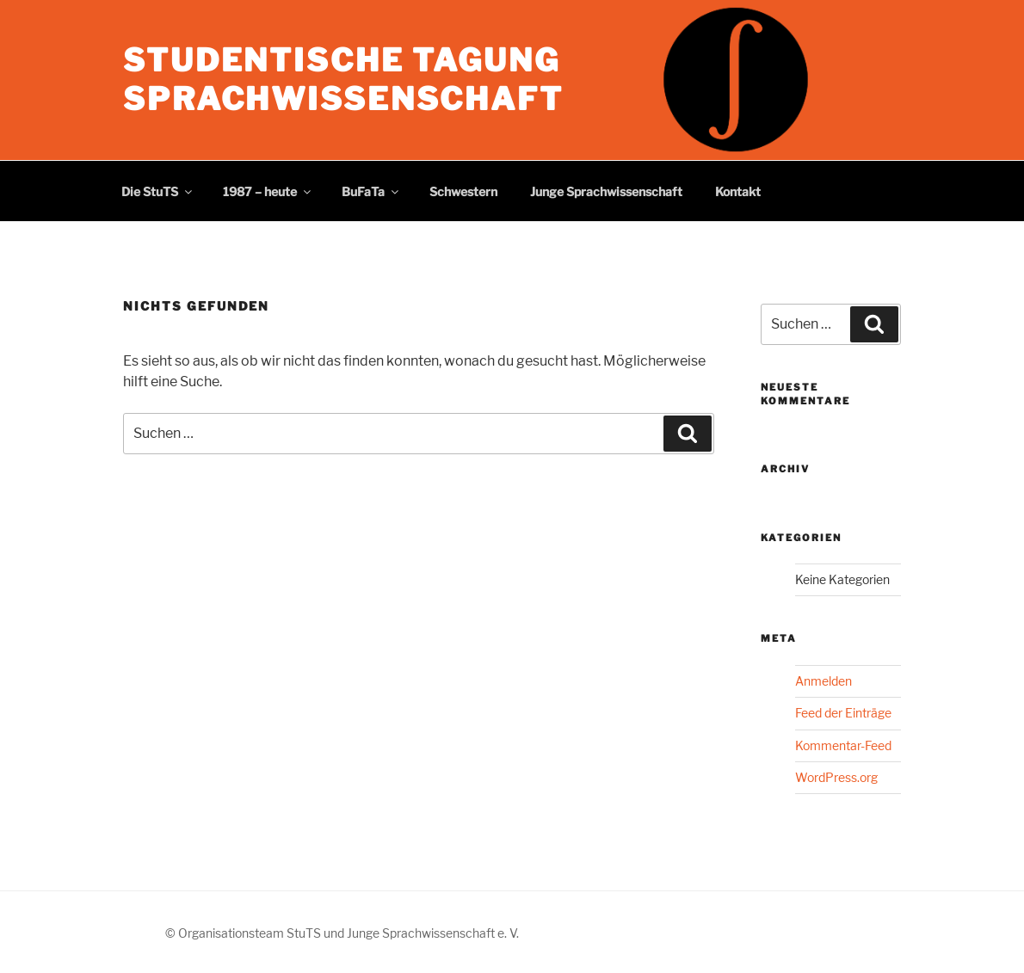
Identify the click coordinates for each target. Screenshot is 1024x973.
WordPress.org (836, 777)
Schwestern (463, 191)
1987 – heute (268, 191)
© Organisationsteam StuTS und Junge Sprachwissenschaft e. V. (342, 933)
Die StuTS (157, 191)
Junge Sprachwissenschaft (606, 191)
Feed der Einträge (843, 712)
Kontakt (738, 191)
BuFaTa (371, 191)
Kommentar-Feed (843, 745)
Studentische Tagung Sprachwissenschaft (343, 79)
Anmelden (823, 681)
